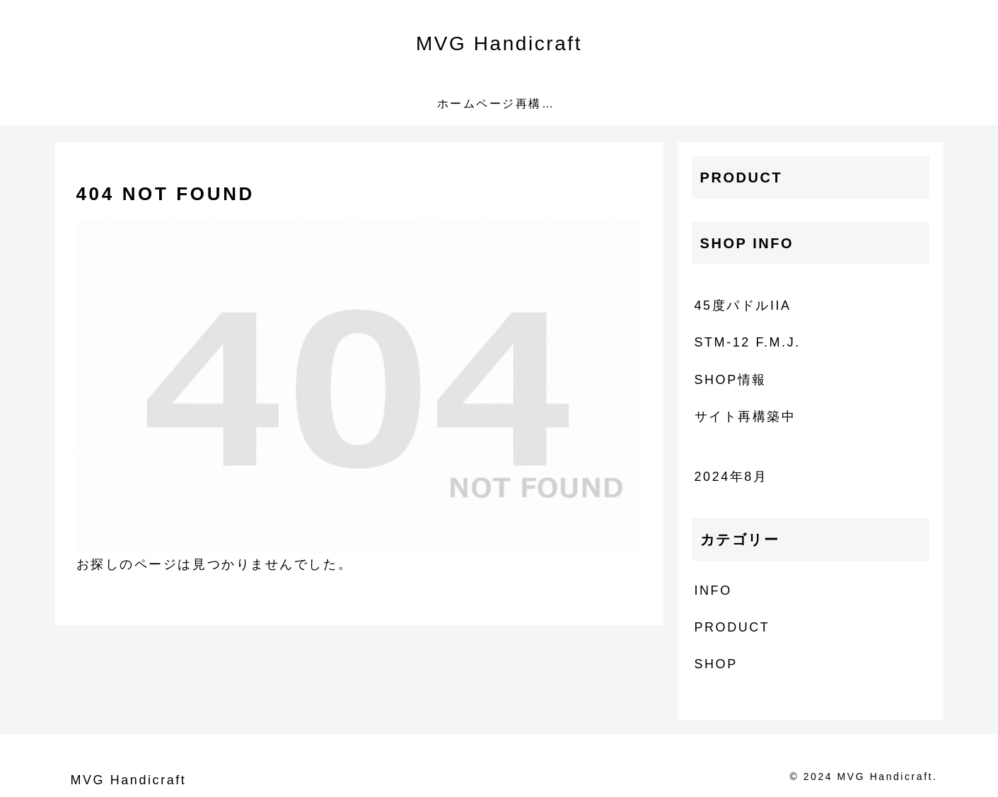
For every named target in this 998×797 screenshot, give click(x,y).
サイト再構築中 (745, 416)
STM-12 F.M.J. (748, 342)
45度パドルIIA (743, 305)
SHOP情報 (731, 380)
